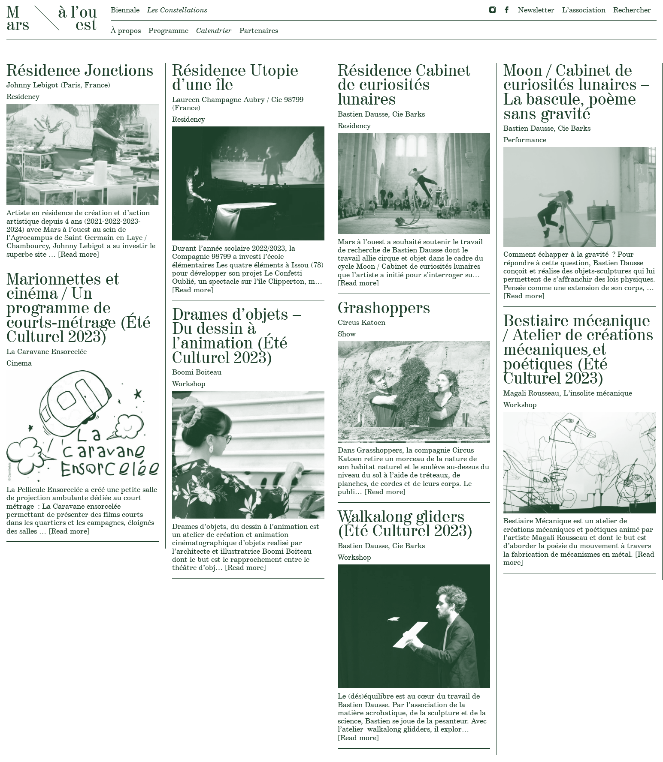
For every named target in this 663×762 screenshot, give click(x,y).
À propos (126, 30)
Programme (168, 30)
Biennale (125, 9)
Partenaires (258, 30)
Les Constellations (177, 9)
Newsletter (536, 9)
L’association (583, 9)
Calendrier (214, 30)
